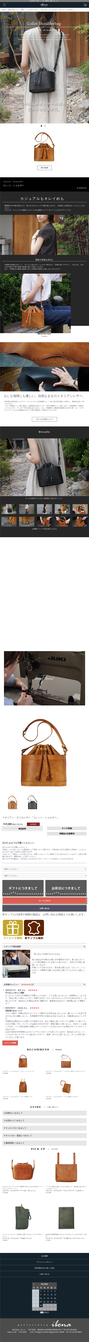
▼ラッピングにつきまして (15, 1128)
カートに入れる (44, 901)
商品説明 (22, 829)
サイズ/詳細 (67, 828)
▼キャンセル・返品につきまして (18, 1135)
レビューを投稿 (10, 1043)
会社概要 (44, 1256)
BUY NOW (44, 168)
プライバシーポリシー (44, 1262)
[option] (44, 67)
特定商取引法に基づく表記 (44, 1268)
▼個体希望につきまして (14, 1143)
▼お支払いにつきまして (14, 1120)
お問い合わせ (45, 1274)
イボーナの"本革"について (44, 419)
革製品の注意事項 (66, 833)
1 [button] (42, 126)
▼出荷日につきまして (13, 1113)
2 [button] (45, 126)
